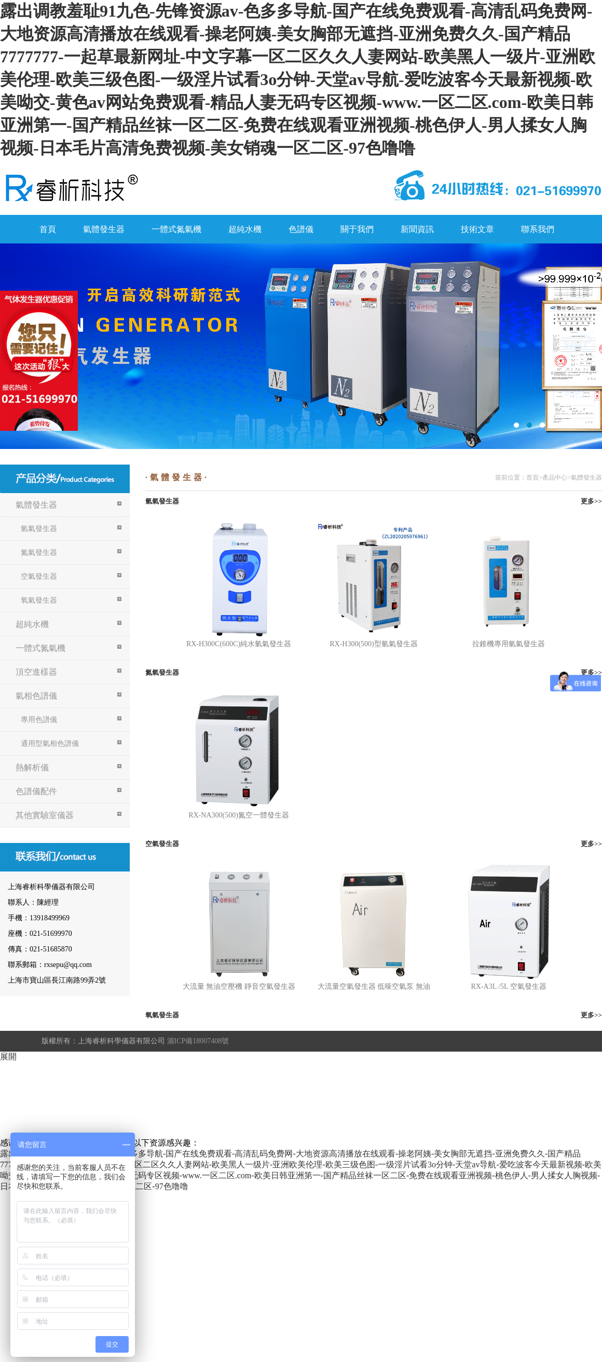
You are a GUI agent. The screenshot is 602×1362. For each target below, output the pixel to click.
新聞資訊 (417, 229)
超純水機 (245, 229)
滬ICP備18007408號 (198, 1041)
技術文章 (477, 229)
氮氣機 (301, 346)
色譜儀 (301, 229)
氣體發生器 (104, 229)
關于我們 (357, 229)
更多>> (591, 501)
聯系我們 (537, 229)
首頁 (47, 229)
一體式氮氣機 (176, 229)
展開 (8, 1056)
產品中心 (554, 477)
